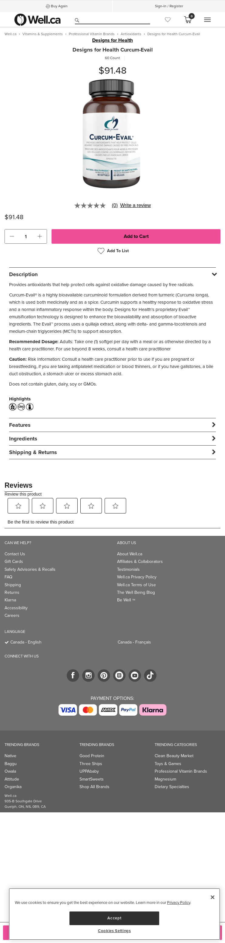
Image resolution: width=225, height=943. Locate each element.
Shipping (13, 585)
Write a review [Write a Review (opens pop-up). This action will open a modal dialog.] (135, 205)
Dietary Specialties (172, 787)
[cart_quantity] (26, 236)
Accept (114, 918)
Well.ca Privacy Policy (136, 577)
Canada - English (26, 642)
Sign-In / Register (169, 6)
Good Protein (91, 756)
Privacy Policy (178, 902)
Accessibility (16, 608)
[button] (12, 236)
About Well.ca (129, 554)
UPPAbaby (89, 771)
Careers (12, 615)
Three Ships (90, 764)
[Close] (212, 897)
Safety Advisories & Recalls (30, 569)
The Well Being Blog (136, 592)
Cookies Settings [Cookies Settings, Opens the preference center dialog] (114, 931)
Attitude (12, 779)
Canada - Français (134, 642)
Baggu (11, 764)
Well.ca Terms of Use (136, 585)
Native (10, 756)
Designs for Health (112, 40)
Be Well (126, 600)
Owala (10, 771)
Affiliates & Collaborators (140, 561)
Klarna (10, 600)
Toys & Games (168, 764)
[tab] (112, 274)
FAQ (8, 577)
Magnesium (165, 779)
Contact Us (15, 554)
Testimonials (128, 569)
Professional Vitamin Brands (181, 771)
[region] (114, 914)
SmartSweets (91, 779)
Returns (12, 592)
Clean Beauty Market (174, 756)
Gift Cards (14, 561)
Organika (13, 787)
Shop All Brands (94, 787)
